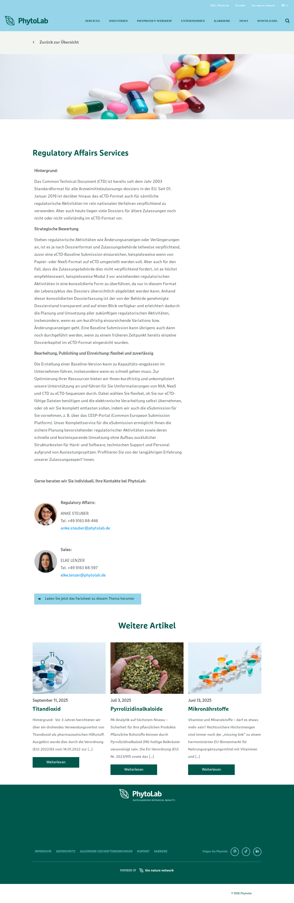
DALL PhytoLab (219, 5)
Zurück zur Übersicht (56, 42)
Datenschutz (65, 851)
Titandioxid (47, 709)
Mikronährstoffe (208, 709)
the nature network (263, 5)
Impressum (43, 851)
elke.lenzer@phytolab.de (83, 575)
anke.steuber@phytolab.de (85, 528)
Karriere (160, 851)
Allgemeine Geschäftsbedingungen (106, 851)
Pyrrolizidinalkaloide (136, 709)
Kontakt (240, 5)
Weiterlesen (55, 762)
